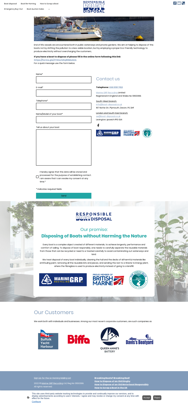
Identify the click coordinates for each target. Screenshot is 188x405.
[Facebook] (175, 3)
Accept (146, 398)
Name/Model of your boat (49, 113)
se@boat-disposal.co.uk (108, 116)
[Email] (179, 3)
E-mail (39, 87)
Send (63, 195)
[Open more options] (49, 9)
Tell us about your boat (47, 127)
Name (39, 74)
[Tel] (183, 3)
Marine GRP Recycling (107, 92)
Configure (36, 402)
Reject (157, 398)
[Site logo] (94, 7)
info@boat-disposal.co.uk (109, 104)
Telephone (42, 100)
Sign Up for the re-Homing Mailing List (52, 377)
